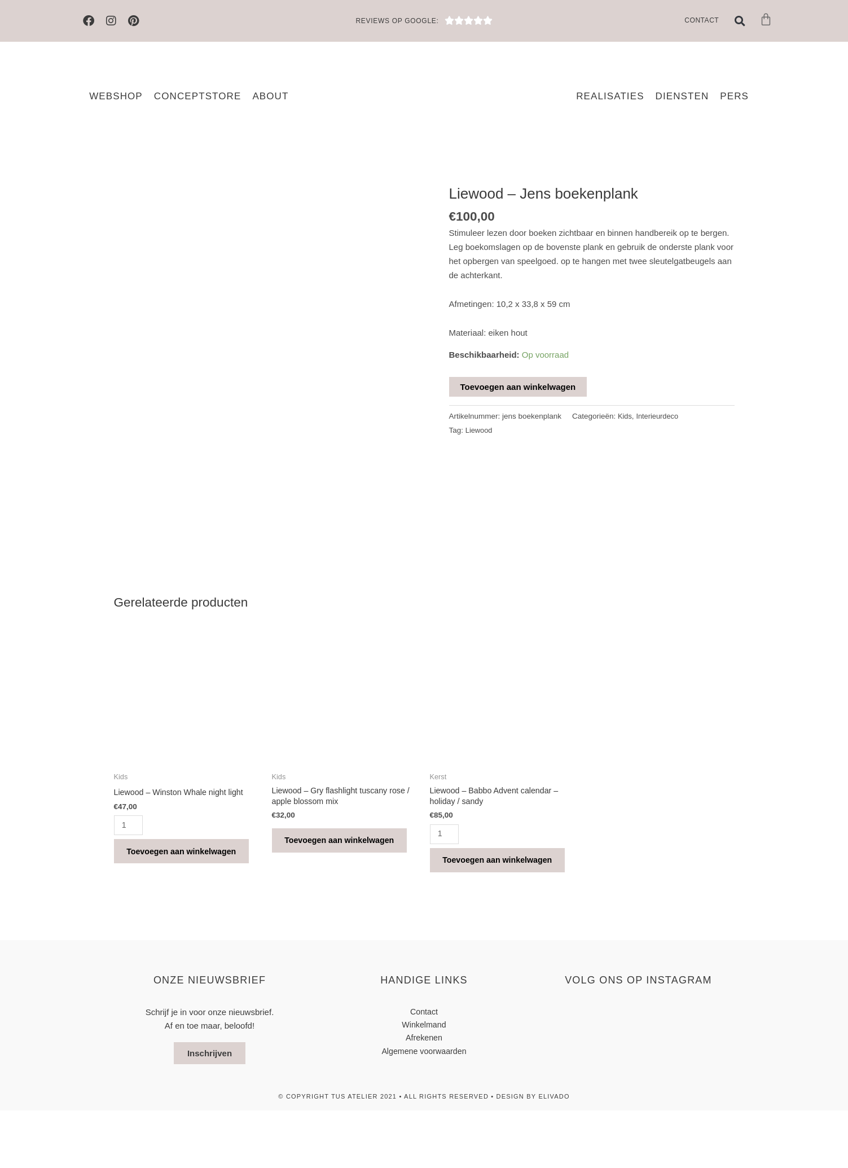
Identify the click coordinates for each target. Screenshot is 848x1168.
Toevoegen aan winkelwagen (518, 387)
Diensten (682, 96)
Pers (734, 96)
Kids (625, 416)
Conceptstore (197, 96)
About (270, 96)
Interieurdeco (659, 416)
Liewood (479, 430)
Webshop (116, 96)
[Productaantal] (129, 860)
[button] (739, 20)
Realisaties (610, 96)
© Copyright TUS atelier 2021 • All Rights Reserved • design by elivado (423, 1154)
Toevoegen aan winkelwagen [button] (167, 897)
